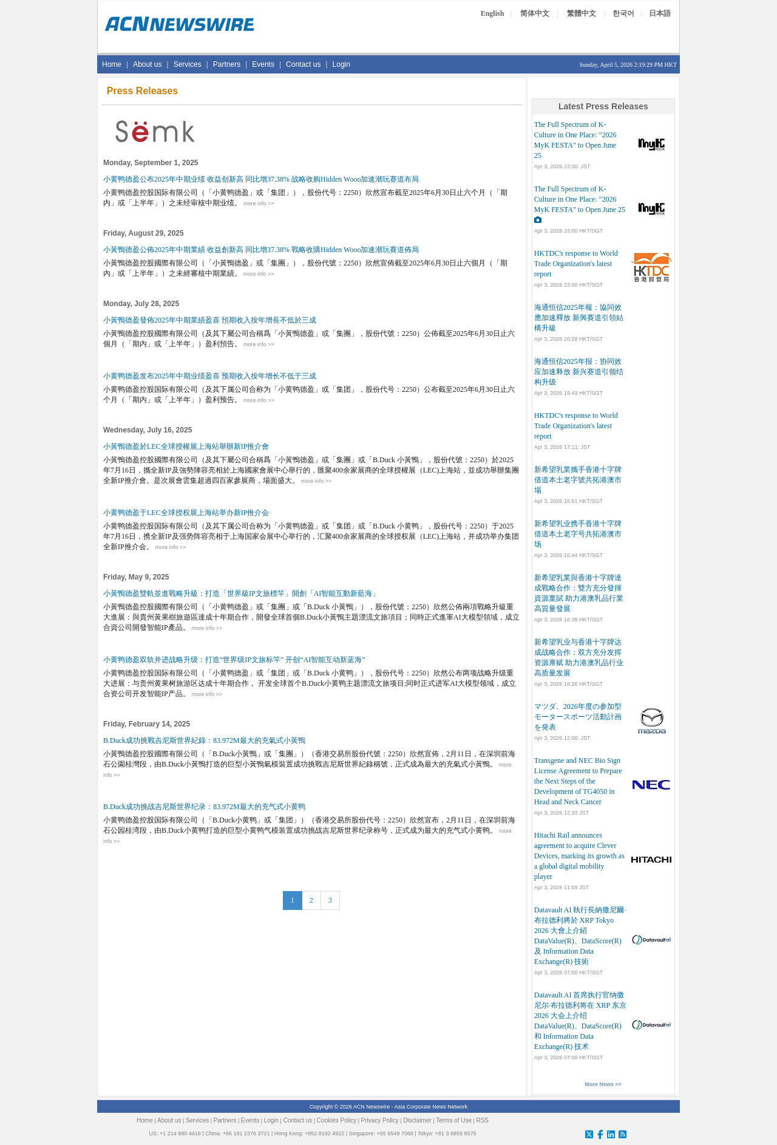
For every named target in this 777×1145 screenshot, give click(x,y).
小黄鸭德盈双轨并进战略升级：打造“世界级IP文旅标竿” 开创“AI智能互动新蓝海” (234, 659)
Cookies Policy (337, 1120)
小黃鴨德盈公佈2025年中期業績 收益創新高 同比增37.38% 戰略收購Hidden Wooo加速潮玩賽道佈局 (261, 249)
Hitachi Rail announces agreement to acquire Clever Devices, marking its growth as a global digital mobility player (579, 856)
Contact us (303, 64)
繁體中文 (581, 13)
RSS (482, 1120)
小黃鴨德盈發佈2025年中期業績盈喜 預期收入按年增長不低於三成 (209, 320)
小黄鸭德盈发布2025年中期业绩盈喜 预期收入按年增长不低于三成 (209, 376)
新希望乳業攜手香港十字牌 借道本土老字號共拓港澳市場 (578, 479)
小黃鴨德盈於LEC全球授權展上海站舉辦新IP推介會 (186, 446)
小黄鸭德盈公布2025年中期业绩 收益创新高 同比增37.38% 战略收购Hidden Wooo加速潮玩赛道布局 (261, 179)
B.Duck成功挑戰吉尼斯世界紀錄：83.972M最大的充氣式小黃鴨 (204, 740)
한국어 (623, 13)
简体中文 (534, 13)
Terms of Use (454, 1120)
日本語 (660, 13)
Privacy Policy (380, 1120)
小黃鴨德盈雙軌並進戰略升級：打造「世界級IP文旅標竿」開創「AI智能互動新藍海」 (241, 593)
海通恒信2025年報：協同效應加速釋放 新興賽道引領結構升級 (578, 317)
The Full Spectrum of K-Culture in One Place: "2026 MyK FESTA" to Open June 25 (579, 199)
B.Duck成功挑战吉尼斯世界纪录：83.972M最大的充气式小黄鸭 (204, 806)
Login (341, 64)
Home (111, 64)
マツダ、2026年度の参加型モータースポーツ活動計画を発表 (578, 716)
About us (147, 64)
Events (263, 64)
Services (188, 64)
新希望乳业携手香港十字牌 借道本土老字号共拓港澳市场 (578, 534)
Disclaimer (417, 1120)
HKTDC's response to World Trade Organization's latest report (576, 263)
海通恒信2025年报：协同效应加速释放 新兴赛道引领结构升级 (578, 371)
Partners (226, 64)
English (492, 13)
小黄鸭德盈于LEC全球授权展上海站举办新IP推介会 (186, 512)
